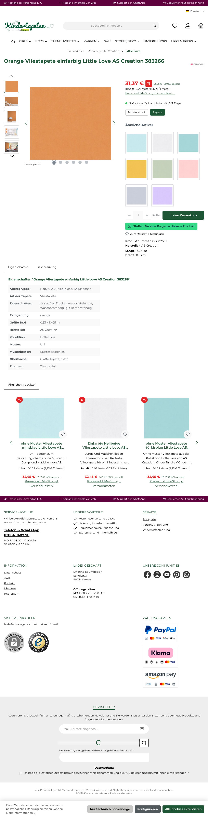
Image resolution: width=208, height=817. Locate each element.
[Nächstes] (114, 123)
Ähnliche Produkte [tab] (21, 384)
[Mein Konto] (187, 26)
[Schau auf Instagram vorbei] (157, 574)
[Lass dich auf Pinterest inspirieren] (176, 574)
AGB (7, 577)
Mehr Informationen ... (20, 812)
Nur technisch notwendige (110, 809)
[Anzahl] (138, 215)
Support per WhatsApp (131, 2)
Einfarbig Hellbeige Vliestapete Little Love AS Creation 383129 (104, 446)
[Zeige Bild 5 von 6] (80, 162)
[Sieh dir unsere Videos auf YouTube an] (166, 574)
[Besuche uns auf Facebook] (147, 574)
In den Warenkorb (183, 215)
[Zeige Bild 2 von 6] (60, 162)
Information (15, 565)
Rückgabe (149, 519)
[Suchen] (154, 26)
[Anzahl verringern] (129, 215)
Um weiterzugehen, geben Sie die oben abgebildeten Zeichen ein (96, 750)
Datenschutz (12, 572)
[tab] (18, 267)
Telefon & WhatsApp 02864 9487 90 (21, 532)
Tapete (157, 112)
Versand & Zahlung (155, 524)
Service (149, 512)
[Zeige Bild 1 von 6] (54, 162)
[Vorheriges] (26, 123)
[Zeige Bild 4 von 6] (73, 162)
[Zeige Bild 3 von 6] (67, 162)
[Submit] (142, 729)
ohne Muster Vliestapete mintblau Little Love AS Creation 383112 (41, 446)
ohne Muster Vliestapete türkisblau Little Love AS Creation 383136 (166, 446)
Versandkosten (94, 790)
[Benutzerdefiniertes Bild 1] (38, 642)
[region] (60, 123)
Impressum (11, 593)
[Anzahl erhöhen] (147, 215)
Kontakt (9, 583)
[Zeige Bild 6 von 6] (86, 162)
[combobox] (106, 26)
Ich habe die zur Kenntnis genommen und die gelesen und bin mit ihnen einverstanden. (106, 772)
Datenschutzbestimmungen (60, 772)
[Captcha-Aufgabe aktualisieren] (144, 743)
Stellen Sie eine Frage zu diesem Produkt (161, 226)
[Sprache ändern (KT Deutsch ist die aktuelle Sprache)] (195, 11)
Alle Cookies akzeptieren (183, 809)
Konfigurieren (147, 809)
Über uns (10, 588)
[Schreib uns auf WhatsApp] (186, 574)
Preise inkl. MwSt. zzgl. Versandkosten (150, 93)
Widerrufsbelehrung (156, 529)
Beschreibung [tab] (46, 267)
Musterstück (137, 112)
